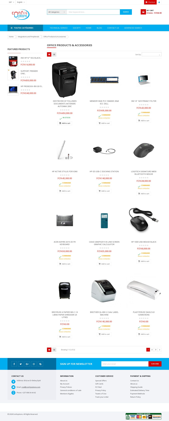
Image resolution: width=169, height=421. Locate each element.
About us (133, 384)
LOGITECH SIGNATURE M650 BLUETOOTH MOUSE (143, 172)
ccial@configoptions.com (30, 387)
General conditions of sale (70, 390)
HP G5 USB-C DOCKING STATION (104, 171)
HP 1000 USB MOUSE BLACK (143, 242)
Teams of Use (100, 393)
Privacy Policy (100, 390)
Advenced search (105, 28)
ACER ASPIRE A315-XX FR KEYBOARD (65, 243)
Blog (140, 28)
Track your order (102, 397)
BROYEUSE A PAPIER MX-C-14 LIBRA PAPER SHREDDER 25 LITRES (65, 315)
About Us (63, 380)
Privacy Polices (66, 387)
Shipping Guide (136, 387)
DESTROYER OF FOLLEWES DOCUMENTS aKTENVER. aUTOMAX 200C (65, 104)
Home (52, 28)
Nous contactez (104, 118)
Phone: (19, 393)
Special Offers (101, 380)
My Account (64, 384)
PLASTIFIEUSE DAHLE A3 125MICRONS (144, 313)
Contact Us (126, 28)
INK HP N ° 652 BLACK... (31, 58)
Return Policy (135, 397)
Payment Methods (137, 393)
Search (126, 12)
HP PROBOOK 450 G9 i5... (32, 86)
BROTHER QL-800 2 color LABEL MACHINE (104, 313)
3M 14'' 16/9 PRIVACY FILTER (143, 101)
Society (64, 28)
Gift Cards (99, 384)
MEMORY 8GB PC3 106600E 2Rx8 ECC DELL (104, 102)
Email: (19, 387)
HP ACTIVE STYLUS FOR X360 (64, 171)
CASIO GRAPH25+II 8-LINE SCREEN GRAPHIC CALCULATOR (104, 243)
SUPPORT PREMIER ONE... (29, 72)
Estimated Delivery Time (139, 390)
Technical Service (82, 28)
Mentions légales (67, 393)
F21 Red (98, 387)
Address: (20, 380)
